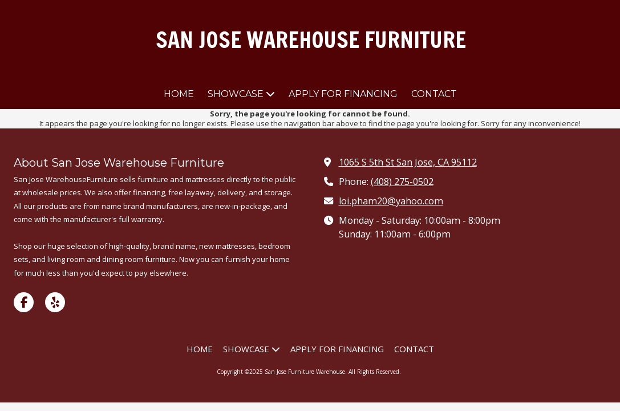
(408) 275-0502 (402, 181)
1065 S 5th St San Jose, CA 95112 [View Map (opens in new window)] (408, 162)
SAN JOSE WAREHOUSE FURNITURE (311, 39)
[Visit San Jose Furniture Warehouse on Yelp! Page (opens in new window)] (55, 302)
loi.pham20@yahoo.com (391, 201)
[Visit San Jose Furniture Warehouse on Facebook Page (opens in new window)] (24, 302)
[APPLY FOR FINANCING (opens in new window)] (343, 94)
